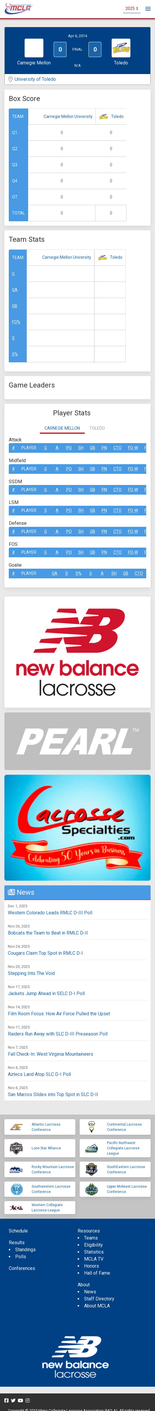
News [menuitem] (90, 1292)
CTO (117, 447)
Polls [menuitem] (20, 1256)
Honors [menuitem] (91, 1266)
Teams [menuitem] (91, 1238)
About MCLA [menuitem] (97, 1306)
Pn (104, 447)
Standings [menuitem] (25, 1249)
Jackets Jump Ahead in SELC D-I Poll (46, 993)
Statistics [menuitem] (94, 1252)
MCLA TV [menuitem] (93, 1259)
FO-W (133, 447)
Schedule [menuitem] (18, 1231)
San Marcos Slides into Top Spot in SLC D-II (53, 1094)
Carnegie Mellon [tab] (62, 428)
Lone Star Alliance (46, 1148)
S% (15, 354)
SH (81, 447)
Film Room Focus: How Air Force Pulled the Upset (59, 1013)
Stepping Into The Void (31, 973)
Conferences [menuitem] (22, 1268)
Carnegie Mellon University (68, 116)
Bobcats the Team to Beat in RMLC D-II (48, 933)
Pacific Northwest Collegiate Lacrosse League (123, 1148)
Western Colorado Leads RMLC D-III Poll (50, 912)
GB (14, 306)
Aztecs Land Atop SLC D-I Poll (39, 1074)
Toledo (117, 116)
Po (69, 447)
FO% (16, 322)
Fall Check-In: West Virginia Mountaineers (50, 1054)
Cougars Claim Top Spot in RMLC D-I (45, 953)
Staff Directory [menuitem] (99, 1299)
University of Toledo (35, 79)
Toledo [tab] (97, 428)
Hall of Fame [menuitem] (97, 1273)
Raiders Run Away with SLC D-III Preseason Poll (58, 1034)
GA (15, 289)
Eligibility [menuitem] (93, 1245)
